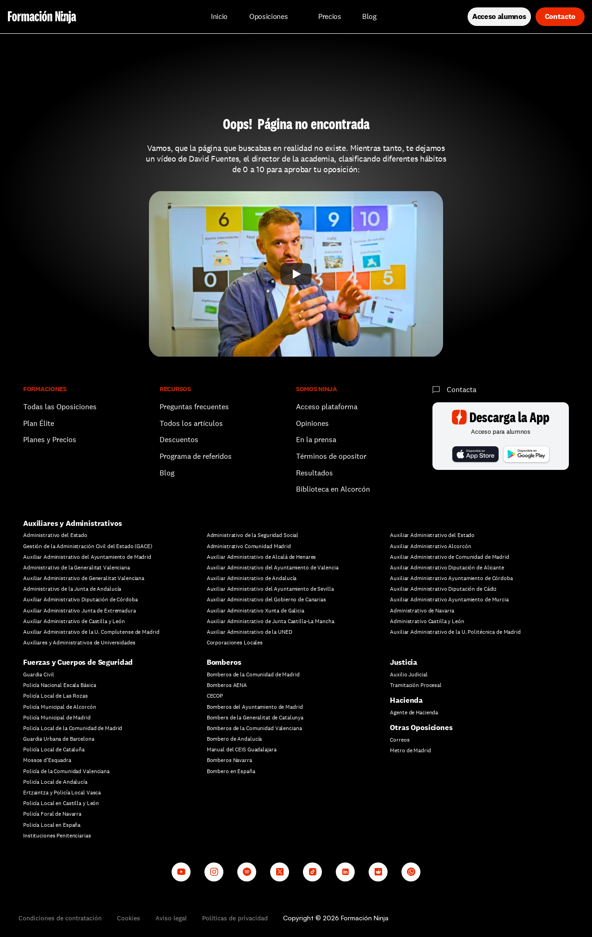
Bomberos (224, 662)
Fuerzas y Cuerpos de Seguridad (78, 662)
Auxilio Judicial (408, 674)
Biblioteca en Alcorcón (333, 489)
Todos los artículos (191, 423)
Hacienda (406, 700)
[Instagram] (213, 871)
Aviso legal (171, 918)
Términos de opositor (331, 456)
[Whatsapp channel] (410, 871)
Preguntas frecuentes (194, 407)
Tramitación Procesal (416, 685)
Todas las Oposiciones (60, 407)
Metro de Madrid (410, 750)
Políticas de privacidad (235, 918)
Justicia (403, 662)
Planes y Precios (49, 439)
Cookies (128, 918)
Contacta (461, 389)
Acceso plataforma (327, 407)
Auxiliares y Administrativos (72, 523)
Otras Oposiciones (421, 727)
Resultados (314, 473)
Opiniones (312, 423)
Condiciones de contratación (60, 918)
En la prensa (316, 439)
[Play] (296, 274)
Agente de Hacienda (414, 712)
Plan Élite (38, 423)
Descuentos (180, 439)
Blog (167, 473)
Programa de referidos (196, 456)
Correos (399, 739)
